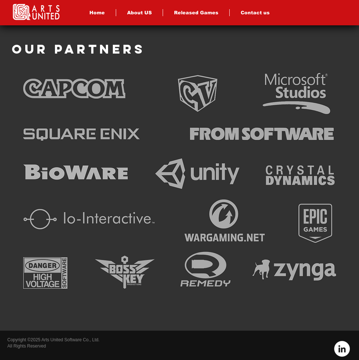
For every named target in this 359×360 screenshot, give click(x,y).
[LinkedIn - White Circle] (342, 349)
